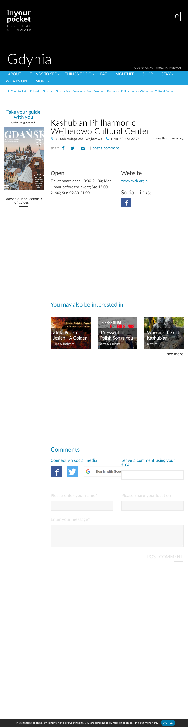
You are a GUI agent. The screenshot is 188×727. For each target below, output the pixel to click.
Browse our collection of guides (21, 201)
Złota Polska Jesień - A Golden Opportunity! (70, 336)
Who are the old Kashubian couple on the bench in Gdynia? (164, 336)
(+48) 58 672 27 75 (125, 139)
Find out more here (145, 722)
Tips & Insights (63, 344)
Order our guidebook (23, 122)
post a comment (105, 148)
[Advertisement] (117, 105)
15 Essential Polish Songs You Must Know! (116, 336)
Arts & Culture (110, 344)
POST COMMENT (165, 561)
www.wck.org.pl (135, 181)
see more (175, 354)
